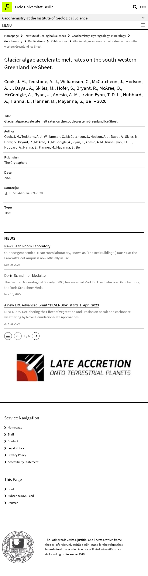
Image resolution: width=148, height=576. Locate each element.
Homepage (11, 36)
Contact (13, 441)
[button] (8, 336)
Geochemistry (13, 41)
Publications (36, 41)
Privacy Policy (17, 455)
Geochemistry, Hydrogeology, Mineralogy (99, 36)
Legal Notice (16, 448)
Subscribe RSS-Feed (21, 496)
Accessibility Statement (23, 462)
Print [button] (11, 489)
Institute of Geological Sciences (45, 36)
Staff (11, 434)
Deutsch (13, 503)
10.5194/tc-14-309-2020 (26, 193)
